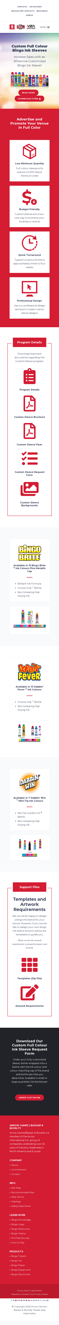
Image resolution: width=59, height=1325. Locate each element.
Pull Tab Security (20, 1238)
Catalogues (35, 7)
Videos (29, 15)
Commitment (18, 1169)
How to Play (17, 1242)
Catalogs (16, 1201)
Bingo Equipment (21, 1269)
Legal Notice (36, 1291)
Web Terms (17, 1197)
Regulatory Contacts (23, 11)
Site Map (16, 1187)
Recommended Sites (22, 1192)
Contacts (22, 7)
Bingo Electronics (20, 1274)
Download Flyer (29, 98)
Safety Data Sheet (21, 1206)
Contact (15, 1174)
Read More (28, 92)
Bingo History (18, 1233)
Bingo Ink (16, 1260)
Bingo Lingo (17, 1224)
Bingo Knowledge (21, 1219)
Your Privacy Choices (39, 1294)
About (14, 1165)
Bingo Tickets (18, 1256)
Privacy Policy (23, 1291)
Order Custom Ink (29, 1097)
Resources (42, 11)
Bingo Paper (18, 1265)
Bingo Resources (20, 1229)
